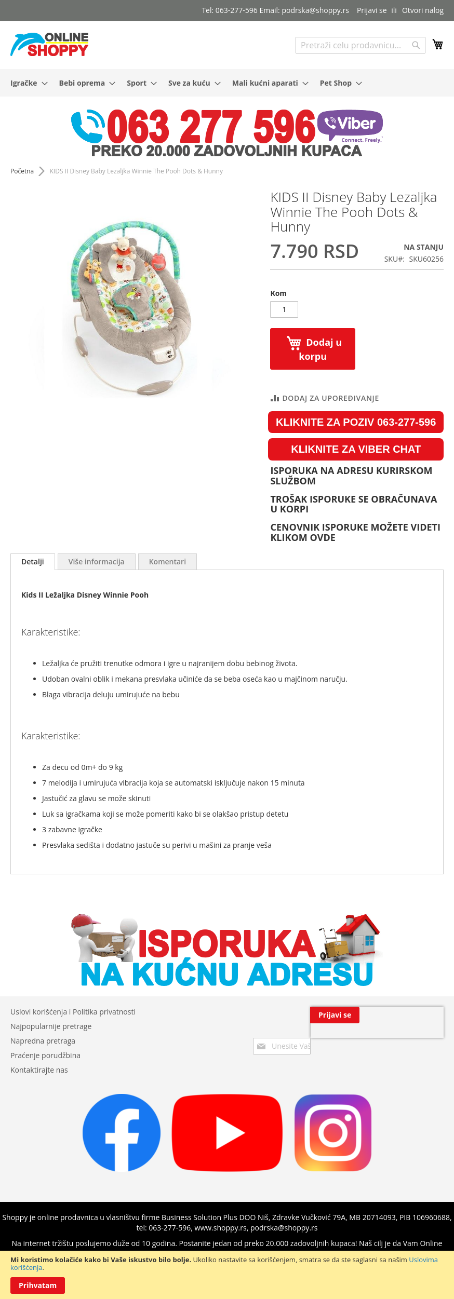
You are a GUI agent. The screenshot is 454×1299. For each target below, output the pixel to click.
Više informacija (97, 561)
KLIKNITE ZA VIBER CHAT (356, 449)
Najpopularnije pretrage (50, 1026)
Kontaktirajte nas (39, 1070)
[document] (227, 1275)
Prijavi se (372, 10)
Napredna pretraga (42, 1041)
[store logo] (49, 44)
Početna (22, 171)
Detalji (32, 561)
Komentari (167, 561)
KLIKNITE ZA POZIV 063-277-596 (356, 422)
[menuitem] (26, 83)
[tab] (32, 561)
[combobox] (360, 45)
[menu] (227, 83)
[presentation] (347, 1038)
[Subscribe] (419, 1015)
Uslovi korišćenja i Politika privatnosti (73, 1012)
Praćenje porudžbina (45, 1055)
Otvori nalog (423, 10)
